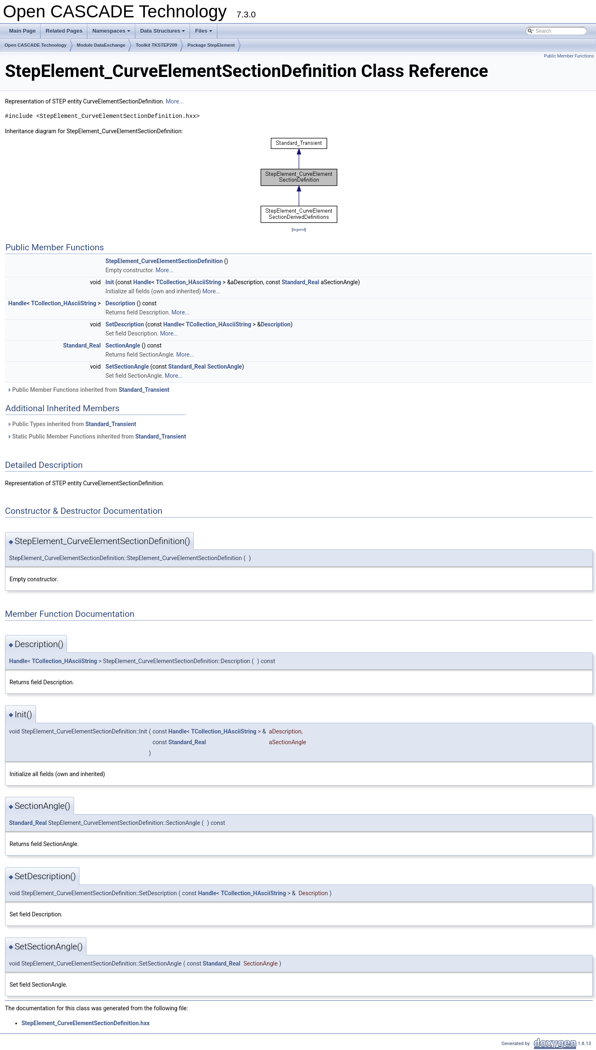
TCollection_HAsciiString (188, 282)
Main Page (22, 31)
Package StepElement (211, 45)
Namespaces (112, 33)
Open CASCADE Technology (36, 45)
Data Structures (163, 33)
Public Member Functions (569, 56)
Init (110, 282)
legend (299, 229)
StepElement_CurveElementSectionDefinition (164, 261)
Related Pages (64, 31)
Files (204, 33)
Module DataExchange (101, 45)
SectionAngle (123, 345)
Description (120, 303)
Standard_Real (300, 282)
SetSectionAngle (127, 366)
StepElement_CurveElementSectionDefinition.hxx (85, 1023)
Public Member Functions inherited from (88, 389)
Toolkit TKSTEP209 (156, 45)
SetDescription (125, 324)
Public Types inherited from (71, 424)
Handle (142, 282)
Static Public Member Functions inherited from (96, 436)
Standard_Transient (144, 389)
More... (175, 101)
